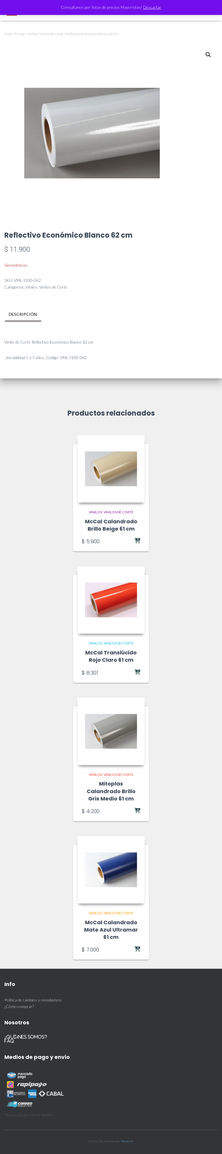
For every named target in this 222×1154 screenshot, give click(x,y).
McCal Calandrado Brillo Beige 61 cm (111, 525)
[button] (208, 54)
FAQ (9, 1041)
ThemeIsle (127, 1141)
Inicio (8, 34)
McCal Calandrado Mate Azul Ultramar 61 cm (111, 930)
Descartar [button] (152, 7)
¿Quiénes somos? (25, 1037)
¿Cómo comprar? (19, 1006)
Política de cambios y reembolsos (33, 999)
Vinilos (32, 34)
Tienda (20, 34)
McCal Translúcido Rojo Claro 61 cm (111, 656)
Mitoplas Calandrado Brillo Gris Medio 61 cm (111, 791)
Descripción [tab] (23, 314)
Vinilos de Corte (51, 34)
